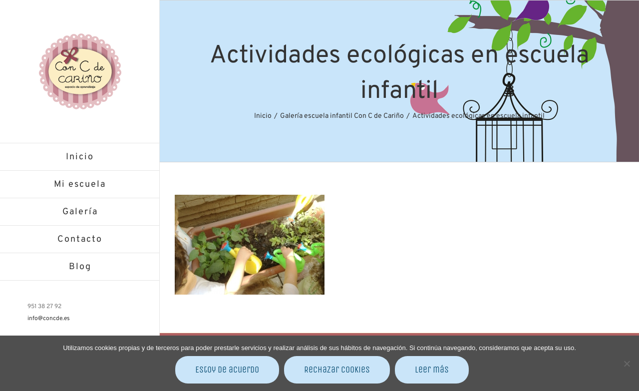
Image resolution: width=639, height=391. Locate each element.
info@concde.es (48, 319)
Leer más (432, 369)
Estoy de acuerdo (227, 369)
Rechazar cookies (337, 369)
